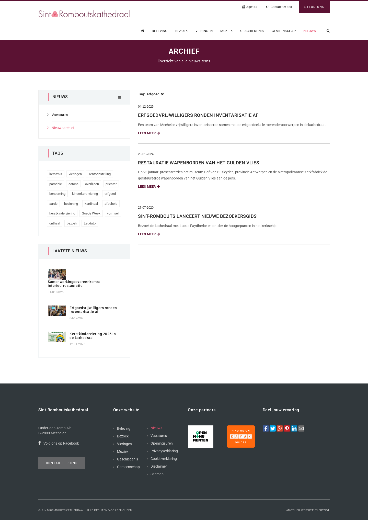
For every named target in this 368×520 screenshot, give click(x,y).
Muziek (226, 31)
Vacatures (60, 115)
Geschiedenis (252, 31)
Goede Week (91, 213)
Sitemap (157, 474)
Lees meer (149, 133)
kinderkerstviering (85, 194)
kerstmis (55, 174)
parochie (55, 184)
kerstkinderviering (62, 213)
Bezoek (181, 31)
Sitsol (324, 510)
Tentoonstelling (99, 174)
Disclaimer (159, 466)
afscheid (111, 204)
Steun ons (314, 7)
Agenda (249, 7)
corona (73, 184)
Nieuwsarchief (63, 128)
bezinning (71, 204)
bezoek (72, 223)
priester (111, 184)
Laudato (90, 223)
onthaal (54, 223)
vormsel (113, 213)
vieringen (75, 174)
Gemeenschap (284, 31)
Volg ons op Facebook (58, 444)
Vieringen (204, 31)
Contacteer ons (279, 7)
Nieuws (309, 31)
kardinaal (91, 204)
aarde (53, 204)
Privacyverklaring (164, 451)
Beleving (159, 31)
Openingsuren (162, 443)
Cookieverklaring (164, 459)
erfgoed (110, 194)
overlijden (92, 184)
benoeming (57, 194)
